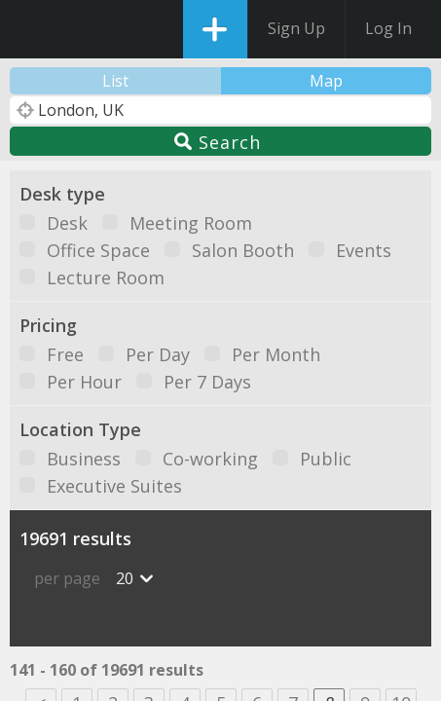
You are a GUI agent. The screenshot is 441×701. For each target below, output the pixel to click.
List (115, 81)
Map (326, 81)
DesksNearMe (31, 29)
